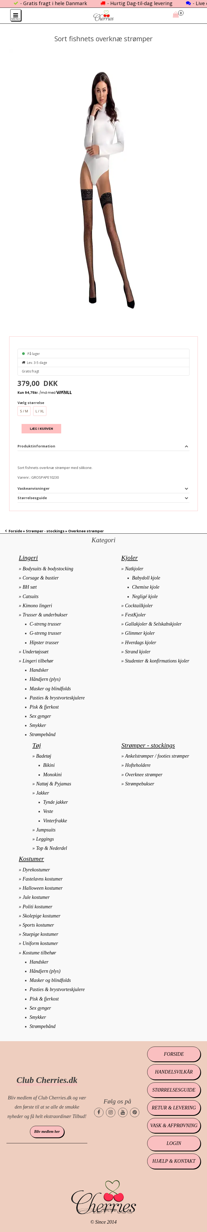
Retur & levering (174, 1107)
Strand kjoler (138, 651)
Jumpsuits (46, 830)
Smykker (38, 725)
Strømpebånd (43, 734)
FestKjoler (135, 614)
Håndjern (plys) (45, 679)
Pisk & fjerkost (44, 707)
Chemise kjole (145, 587)
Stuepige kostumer (40, 934)
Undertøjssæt (36, 651)
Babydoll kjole (146, 578)
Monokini (52, 774)
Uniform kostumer (40, 943)
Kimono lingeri (37, 605)
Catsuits (31, 596)
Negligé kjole (145, 596)
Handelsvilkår (174, 1072)
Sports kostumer (38, 925)
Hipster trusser (44, 642)
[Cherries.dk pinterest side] (134, 1112)
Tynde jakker (55, 802)
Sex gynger (40, 716)
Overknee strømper (143, 774)
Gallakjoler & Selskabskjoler (153, 624)
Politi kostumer (38, 906)
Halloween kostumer (43, 888)
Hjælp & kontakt (173, 1161)
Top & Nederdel (51, 848)
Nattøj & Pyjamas (53, 783)
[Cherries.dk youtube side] (122, 1112)
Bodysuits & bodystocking (48, 568)
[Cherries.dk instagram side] (110, 1112)
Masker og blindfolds (50, 688)
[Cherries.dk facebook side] (99, 1112)
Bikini (49, 765)
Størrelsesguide (173, 1090)
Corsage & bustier (41, 578)
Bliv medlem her (47, 1132)
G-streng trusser (45, 633)
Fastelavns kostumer (43, 879)
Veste (48, 811)
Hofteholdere (137, 765)
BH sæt (30, 587)
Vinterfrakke (55, 820)
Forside (15, 531)
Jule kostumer (36, 897)
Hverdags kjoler (140, 642)
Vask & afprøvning (173, 1125)
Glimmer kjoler (140, 633)
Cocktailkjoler (139, 605)
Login (174, 1143)
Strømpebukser (139, 783)
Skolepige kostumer (41, 916)
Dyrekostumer (36, 869)
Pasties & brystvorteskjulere (57, 697)
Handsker (39, 670)
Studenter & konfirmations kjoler (157, 661)
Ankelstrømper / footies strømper (157, 756)
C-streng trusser (45, 624)
